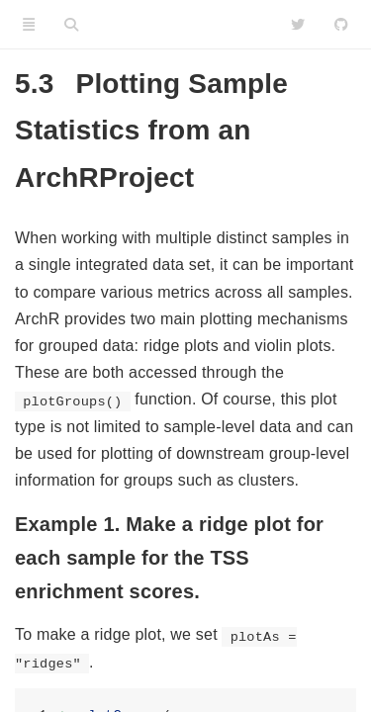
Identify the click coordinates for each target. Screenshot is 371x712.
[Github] (341, 24)
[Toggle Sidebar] (28, 24)
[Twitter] (298, 24)
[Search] (71, 24)
